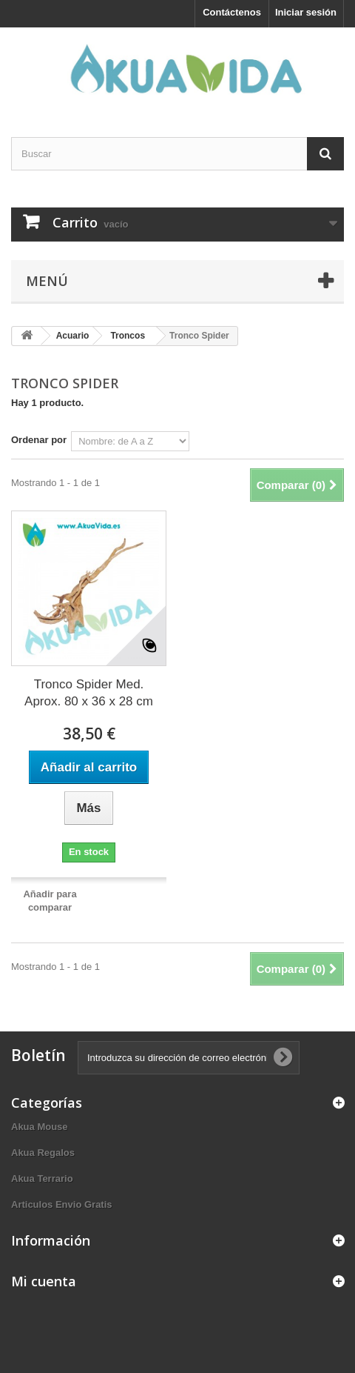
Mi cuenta (43, 1281)
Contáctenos (232, 12)
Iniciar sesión (306, 12)
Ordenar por (39, 439)
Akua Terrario (42, 1178)
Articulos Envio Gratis (61, 1204)
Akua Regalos (43, 1152)
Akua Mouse (39, 1126)
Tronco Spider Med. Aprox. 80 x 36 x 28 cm (88, 692)
